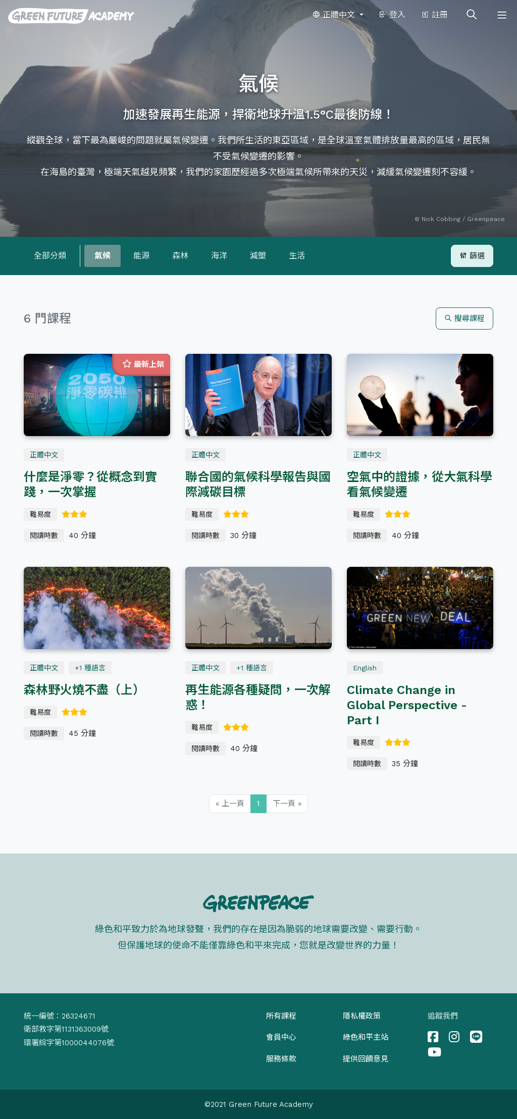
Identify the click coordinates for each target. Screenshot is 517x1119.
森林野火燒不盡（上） (84, 690)
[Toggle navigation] (502, 15)
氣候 (102, 255)
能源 (141, 255)
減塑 (258, 255)
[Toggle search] (471, 15)
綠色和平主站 (365, 1037)
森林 (180, 255)
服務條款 (281, 1058)
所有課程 (281, 1016)
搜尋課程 (464, 318)
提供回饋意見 (365, 1058)
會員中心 (281, 1037)
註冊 (434, 15)
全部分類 (50, 255)
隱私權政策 (362, 1016)
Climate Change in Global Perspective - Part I (407, 705)
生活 (297, 255)
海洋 (219, 255)
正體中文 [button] (334, 15)
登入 (392, 15)
